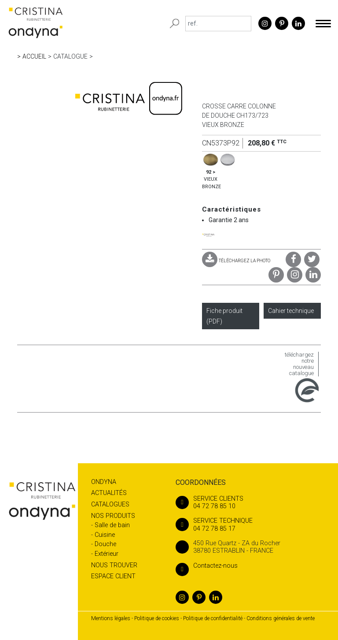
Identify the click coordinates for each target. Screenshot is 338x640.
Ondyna (103, 482)
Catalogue (70, 56)
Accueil (34, 56)
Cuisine (105, 535)
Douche (105, 544)
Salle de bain (112, 525)
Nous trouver (114, 565)
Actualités (109, 493)
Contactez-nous (207, 565)
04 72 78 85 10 (246, 502)
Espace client (113, 576)
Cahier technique (291, 310)
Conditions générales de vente (280, 618)
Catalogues (110, 504)
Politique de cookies (156, 618)
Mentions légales (110, 618)
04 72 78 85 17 (246, 524)
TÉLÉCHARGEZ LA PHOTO (236, 260)
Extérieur (106, 554)
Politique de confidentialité (212, 618)
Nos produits (113, 516)
